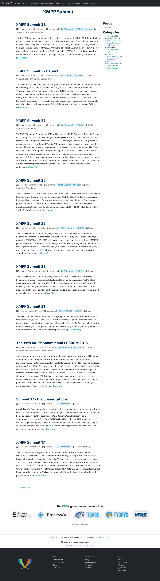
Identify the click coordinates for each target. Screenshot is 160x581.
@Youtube (122, 570)
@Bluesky (121, 565)
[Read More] (22, 58)
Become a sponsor (80, 524)
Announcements (92, 562)
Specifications (47, 3)
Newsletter (111, 36)
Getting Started (74, 3)
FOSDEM (80, 29)
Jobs (94, 3)
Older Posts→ (26, 488)
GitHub (96, 542)
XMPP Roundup (112, 57)
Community (59, 3)
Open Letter (111, 59)
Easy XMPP (111, 66)
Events (88, 29)
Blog (87, 559)
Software (35, 3)
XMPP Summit (58, 11)
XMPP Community (114, 68)
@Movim (121, 559)
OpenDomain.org (101, 537)
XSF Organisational (114, 50)
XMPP (6, 3)
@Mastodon (122, 562)
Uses (25, 3)
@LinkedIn (122, 568)
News (85, 3)
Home (54, 557)
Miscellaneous (112, 38)
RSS (119, 557)
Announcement (112, 64)
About (17, 3)
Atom (109, 27)
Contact (88, 568)
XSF (108, 61)
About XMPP (57, 559)
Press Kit (88, 565)
